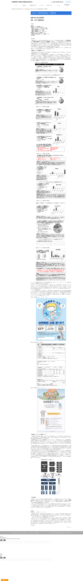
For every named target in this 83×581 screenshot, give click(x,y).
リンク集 (31, 532)
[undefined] (4, 558)
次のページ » (69, 527)
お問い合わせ (37, 532)
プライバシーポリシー (23, 532)
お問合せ (68, 1)
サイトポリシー (15, 532)
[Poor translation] (4, 540)
